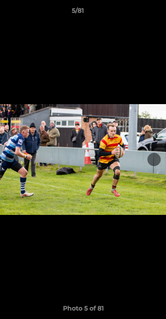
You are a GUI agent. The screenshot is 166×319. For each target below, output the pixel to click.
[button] (134, 13)
